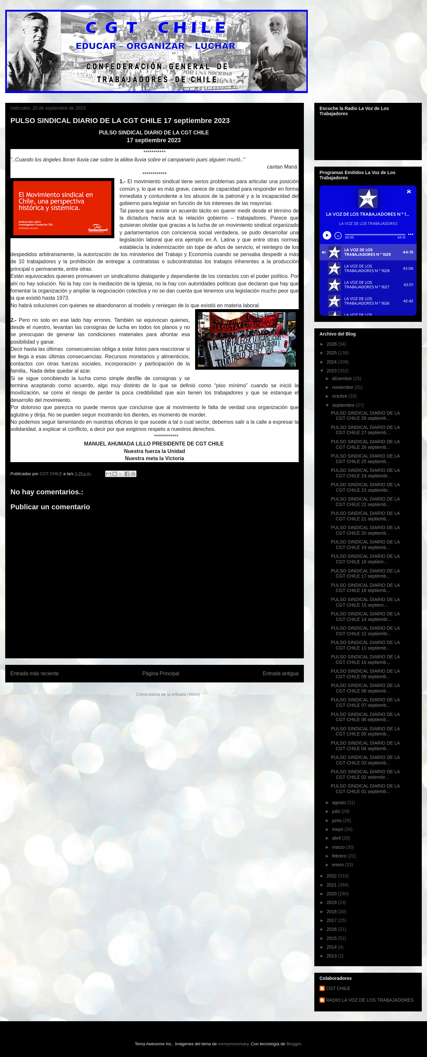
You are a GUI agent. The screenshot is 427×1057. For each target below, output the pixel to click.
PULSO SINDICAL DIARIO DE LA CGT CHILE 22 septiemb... (365, 501)
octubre (340, 396)
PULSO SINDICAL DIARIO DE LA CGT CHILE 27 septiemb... (365, 430)
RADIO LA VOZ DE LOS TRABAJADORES (370, 1000)
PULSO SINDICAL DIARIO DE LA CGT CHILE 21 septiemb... (365, 516)
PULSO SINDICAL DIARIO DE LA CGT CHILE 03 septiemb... (365, 760)
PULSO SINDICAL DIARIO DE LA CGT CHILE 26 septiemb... (365, 444)
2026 (332, 344)
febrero (340, 855)
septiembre (344, 405)
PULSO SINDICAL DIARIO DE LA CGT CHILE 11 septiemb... (365, 645)
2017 (332, 920)
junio (337, 820)
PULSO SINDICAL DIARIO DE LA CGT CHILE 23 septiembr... (365, 487)
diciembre (342, 378)
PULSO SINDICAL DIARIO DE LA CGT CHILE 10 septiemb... (365, 659)
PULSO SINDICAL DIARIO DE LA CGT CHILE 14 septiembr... (365, 616)
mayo (338, 829)
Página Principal (160, 673)
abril (337, 838)
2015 (332, 938)
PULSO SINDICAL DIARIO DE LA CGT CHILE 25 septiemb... (365, 458)
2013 (332, 955)
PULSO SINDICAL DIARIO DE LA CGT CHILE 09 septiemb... (365, 673)
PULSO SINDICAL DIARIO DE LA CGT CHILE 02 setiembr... (365, 774)
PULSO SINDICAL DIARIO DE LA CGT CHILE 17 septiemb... (365, 573)
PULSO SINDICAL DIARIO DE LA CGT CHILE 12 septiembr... (365, 630)
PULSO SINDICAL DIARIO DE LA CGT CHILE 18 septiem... (365, 559)
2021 (332, 884)
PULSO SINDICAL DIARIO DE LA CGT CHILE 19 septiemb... (365, 544)
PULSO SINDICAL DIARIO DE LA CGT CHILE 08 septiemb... (365, 688)
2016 (332, 929)
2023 (332, 370)
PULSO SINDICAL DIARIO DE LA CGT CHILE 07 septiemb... (365, 702)
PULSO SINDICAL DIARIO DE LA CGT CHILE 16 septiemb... (365, 588)
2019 (332, 902)
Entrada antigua (281, 673)
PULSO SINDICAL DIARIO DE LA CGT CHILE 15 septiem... (365, 602)
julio (336, 811)
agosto (339, 802)
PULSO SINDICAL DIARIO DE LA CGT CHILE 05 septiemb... (365, 731)
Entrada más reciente (34, 673)
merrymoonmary (233, 1043)
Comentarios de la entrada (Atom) (168, 694)
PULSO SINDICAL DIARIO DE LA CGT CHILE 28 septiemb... (365, 415)
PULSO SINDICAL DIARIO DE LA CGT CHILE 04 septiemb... (365, 745)
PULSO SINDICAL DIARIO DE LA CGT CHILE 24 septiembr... (365, 473)
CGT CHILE (338, 988)
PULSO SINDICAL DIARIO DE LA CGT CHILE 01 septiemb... (365, 788)
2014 (332, 947)
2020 (332, 893)
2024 (332, 361)
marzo (339, 847)
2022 (332, 875)
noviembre (343, 387)
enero (338, 864)
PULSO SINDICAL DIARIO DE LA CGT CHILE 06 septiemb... (365, 717)
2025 (332, 352)
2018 (332, 911)
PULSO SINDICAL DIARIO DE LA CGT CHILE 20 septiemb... (365, 530)
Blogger (293, 1043)
